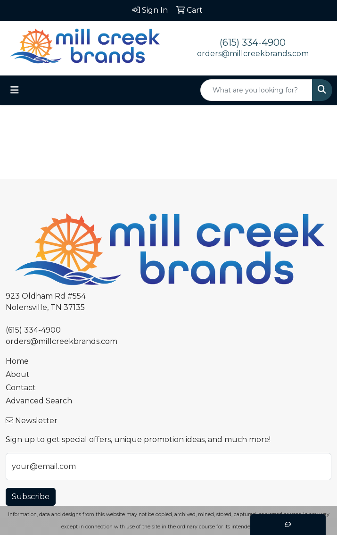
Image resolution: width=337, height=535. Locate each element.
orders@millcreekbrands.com (253, 53)
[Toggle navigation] (15, 90)
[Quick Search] (256, 90)
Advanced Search (39, 400)
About (18, 374)
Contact (21, 387)
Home (17, 361)
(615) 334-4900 (253, 42)
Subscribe (30, 496)
